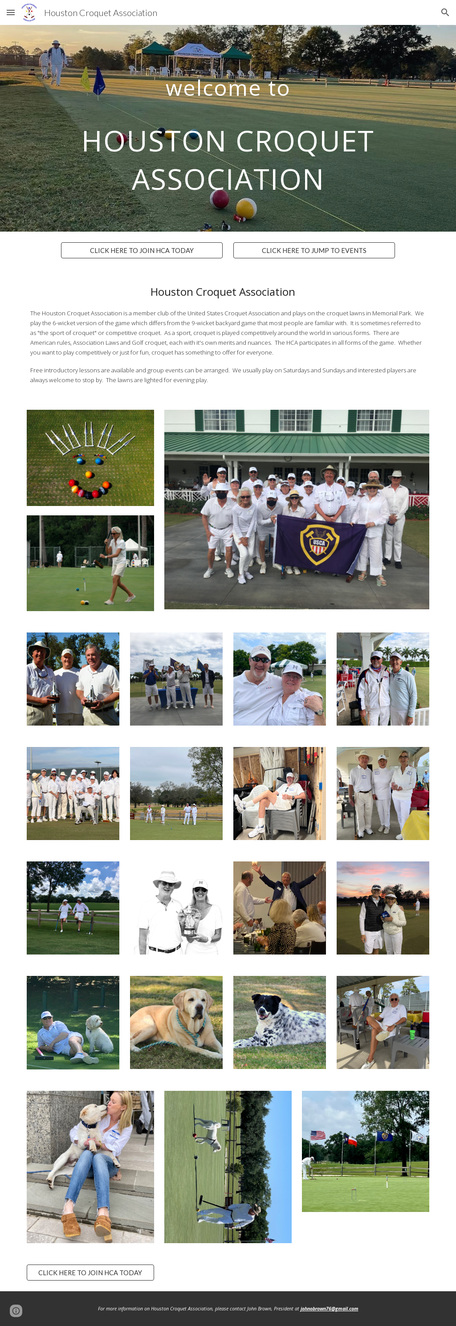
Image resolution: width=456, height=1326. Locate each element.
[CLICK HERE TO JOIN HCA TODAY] (141, 250)
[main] (228, 128)
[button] (10, 12)
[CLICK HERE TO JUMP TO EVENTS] (314, 250)
